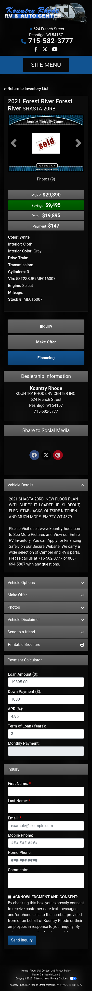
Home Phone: (20, 852)
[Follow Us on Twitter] (45, 49)
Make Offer (46, 595)
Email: (13, 818)
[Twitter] (46, 455)
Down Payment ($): (24, 691)
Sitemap (38, 978)
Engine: (14, 285)
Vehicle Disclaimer (46, 619)
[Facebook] (34, 455)
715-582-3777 (50, 41)
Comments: (18, 869)
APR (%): (15, 709)
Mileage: (15, 292)
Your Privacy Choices (61, 978)
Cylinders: (17, 271)
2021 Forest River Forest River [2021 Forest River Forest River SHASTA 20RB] (40, 105)
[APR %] (46, 716)
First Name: (18, 783)
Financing (45, 357)
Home (24, 970)
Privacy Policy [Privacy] (63, 970)
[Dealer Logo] (46, 13)
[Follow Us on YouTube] (55, 49)
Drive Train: (18, 258)
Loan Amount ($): (23, 674)
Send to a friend (46, 632)
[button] (13, 143)
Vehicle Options (46, 582)
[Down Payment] (46, 699)
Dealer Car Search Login (45, 974)
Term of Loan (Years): (27, 726)
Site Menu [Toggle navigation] (46, 64)
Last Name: (18, 800)
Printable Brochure (46, 644)
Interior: (15, 244)
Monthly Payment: (24, 743)
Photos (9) (46, 179)
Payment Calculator (25, 660)
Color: (13, 237)
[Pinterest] (58, 455)
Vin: (11, 278)
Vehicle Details (46, 485)
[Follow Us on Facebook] (36, 49)
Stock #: (15, 299)
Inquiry (46, 326)
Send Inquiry (22, 940)
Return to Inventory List (26, 88)
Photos (46, 607)
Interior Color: (20, 251)
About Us (35, 970)
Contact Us (48, 970)
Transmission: (20, 265)
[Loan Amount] (46, 682)
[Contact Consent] (9, 897)
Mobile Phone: (20, 835)
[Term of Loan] (46, 734)
